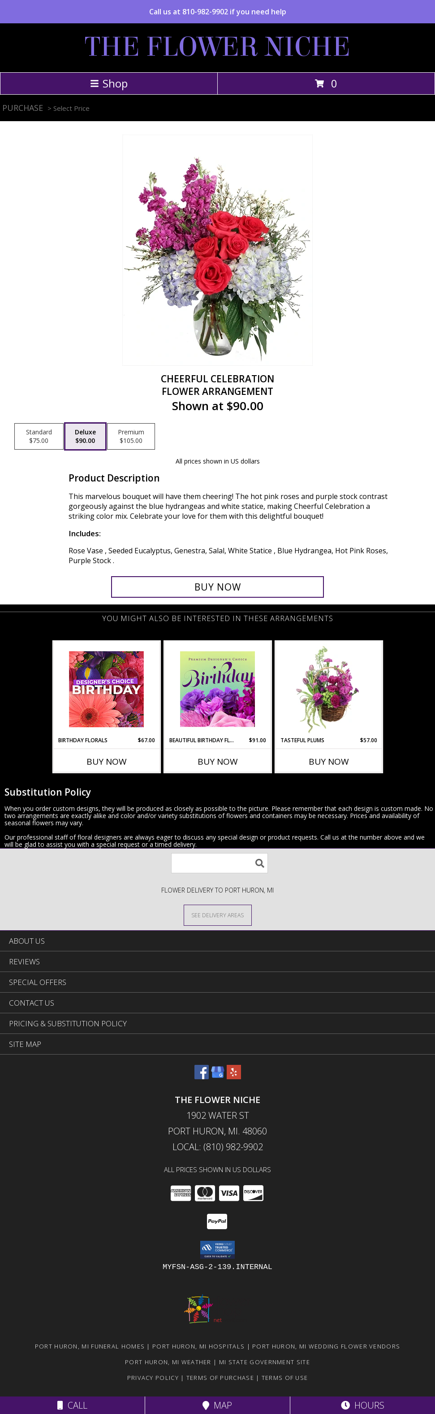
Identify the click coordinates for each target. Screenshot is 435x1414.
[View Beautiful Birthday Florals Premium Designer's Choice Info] (217, 689)
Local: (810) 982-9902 (217, 1147)
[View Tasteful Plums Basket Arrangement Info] (328, 689)
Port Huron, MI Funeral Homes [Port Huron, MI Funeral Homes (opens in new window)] (90, 1346)
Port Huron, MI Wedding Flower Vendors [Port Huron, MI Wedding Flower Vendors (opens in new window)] (326, 1346)
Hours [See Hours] (362, 1405)
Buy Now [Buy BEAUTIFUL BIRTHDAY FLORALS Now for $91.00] (218, 761)
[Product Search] (219, 863)
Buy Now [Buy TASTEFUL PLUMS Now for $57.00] (329, 761)
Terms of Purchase (220, 1378)
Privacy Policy (153, 1378)
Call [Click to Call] (72, 1405)
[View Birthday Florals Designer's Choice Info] (106, 689)
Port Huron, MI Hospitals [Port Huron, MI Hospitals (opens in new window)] (198, 1346)
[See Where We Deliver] (218, 915)
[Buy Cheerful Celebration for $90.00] (217, 587)
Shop (109, 83)
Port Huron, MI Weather (168, 1362)
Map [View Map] (217, 1405)
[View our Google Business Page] (218, 1076)
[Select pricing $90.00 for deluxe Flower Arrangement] (85, 437)
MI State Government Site (264, 1362)
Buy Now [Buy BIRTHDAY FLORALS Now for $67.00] (106, 761)
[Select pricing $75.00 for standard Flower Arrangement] (39, 437)
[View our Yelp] (234, 1076)
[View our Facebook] (201, 1076)
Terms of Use (285, 1378)
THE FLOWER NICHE (217, 47)
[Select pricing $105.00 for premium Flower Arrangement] (131, 437)
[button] (217, 1250)
